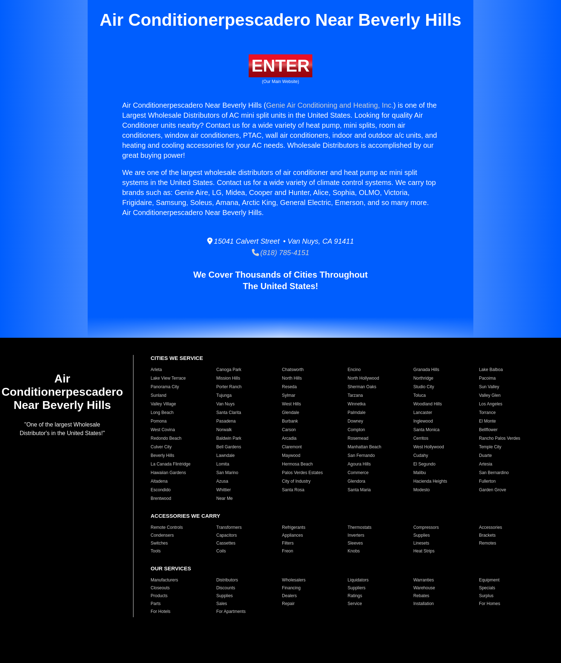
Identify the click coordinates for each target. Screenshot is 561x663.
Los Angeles (490, 403)
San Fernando (361, 455)
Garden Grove (492, 489)
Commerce (358, 472)
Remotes (487, 543)
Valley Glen (490, 395)
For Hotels (160, 611)
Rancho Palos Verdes (499, 438)
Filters (288, 543)
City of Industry (296, 481)
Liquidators (358, 579)
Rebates (421, 595)
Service (355, 603)
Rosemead (358, 438)
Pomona (159, 421)
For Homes (489, 603)
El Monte (487, 421)
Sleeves (355, 543)
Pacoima (487, 378)
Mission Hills (228, 378)
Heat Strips (423, 551)
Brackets (487, 535)
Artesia (485, 464)
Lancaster (422, 412)
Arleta (156, 369)
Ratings (355, 595)
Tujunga (224, 395)
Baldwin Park (229, 438)
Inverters (356, 535)
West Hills (291, 403)
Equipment (489, 579)
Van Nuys (225, 403)
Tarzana (355, 395)
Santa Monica (426, 429)
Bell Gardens (228, 446)
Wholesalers (294, 579)
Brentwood (161, 498)
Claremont (292, 446)
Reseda (289, 386)
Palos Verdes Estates (302, 472)
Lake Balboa (491, 369)
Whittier (223, 489)
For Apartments (231, 611)
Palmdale (357, 412)
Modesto (421, 489)
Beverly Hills (162, 455)
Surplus (486, 595)
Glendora (356, 481)
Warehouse (424, 587)
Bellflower (488, 429)
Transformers (229, 527)
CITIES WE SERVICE (177, 358)
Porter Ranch (229, 386)
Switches (159, 543)
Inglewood (423, 421)
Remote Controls (167, 527)
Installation (423, 603)
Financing (291, 587)
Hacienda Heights (430, 481)
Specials (487, 587)
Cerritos (420, 438)
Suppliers (357, 587)
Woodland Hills (427, 403)
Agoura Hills (359, 464)
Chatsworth (293, 369)
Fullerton (487, 481)
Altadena (159, 481)
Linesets (421, 543)
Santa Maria (359, 489)
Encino (354, 369)
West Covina (163, 429)
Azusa (222, 481)
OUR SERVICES (171, 568)
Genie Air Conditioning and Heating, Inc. (330, 105)
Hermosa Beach (297, 464)
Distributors (227, 579)
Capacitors (226, 535)
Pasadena (226, 421)
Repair (288, 603)
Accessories (490, 527)
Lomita (222, 464)
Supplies (421, 535)
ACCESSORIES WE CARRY (185, 516)
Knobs (354, 551)
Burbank (290, 421)
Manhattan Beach (364, 446)
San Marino (227, 472)
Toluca (419, 395)
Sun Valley (489, 386)
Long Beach (162, 412)
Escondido (161, 489)
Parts (156, 603)
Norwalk (224, 429)
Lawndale (225, 455)
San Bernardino (494, 472)
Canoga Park (229, 369)
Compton (356, 429)
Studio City (423, 386)
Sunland (158, 395)
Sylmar (288, 395)
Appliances (292, 535)
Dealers (289, 595)
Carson (289, 429)
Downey (355, 421)
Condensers (162, 535)
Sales (221, 603)
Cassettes (225, 543)
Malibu (419, 472)
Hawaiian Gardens (168, 472)
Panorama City (165, 386)
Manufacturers (164, 579)
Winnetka (357, 403)
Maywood (291, 455)
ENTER (281, 65)
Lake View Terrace (168, 378)
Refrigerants (293, 527)
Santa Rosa (293, 489)
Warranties (423, 579)
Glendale (290, 412)
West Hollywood (428, 446)
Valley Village (163, 403)
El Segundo (424, 464)
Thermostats (360, 527)
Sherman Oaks (362, 386)
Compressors (426, 527)
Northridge (423, 378)
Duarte (485, 455)
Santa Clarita (228, 412)
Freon (287, 551)
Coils (221, 551)
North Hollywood (363, 378)
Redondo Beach (166, 438)
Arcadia (289, 438)
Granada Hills (426, 369)
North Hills (292, 378)
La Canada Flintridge (170, 464)
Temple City (490, 446)
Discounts (225, 587)
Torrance (487, 412)
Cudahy (420, 455)
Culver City (161, 446)
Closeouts (160, 587)
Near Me (224, 498)
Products (159, 595)
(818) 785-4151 (280, 253)
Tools (156, 551)
